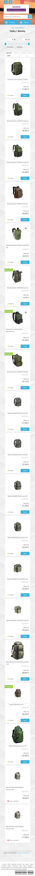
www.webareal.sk (23, 853)
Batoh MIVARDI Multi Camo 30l (17, 413)
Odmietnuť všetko (21, 872)
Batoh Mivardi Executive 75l (17, 746)
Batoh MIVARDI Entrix (16, 704)
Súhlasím (31, 872)
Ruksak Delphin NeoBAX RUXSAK (17, 372)
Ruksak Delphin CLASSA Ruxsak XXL (17, 162)
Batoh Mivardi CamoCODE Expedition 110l (17, 663)
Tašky (17, 27)
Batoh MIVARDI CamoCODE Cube (17, 579)
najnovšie (30, 53)
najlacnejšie (16, 53)
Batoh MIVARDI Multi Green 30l (18, 496)
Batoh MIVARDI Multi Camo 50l (17, 455)
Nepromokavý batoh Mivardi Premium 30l (15, 788)
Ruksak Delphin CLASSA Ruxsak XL (17, 121)
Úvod (12, 27)
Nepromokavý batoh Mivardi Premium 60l (15, 827)
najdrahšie (23, 53)
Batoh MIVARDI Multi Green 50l (18, 537)
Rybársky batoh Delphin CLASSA (18, 79)
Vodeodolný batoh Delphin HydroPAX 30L (17, 246)
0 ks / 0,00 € (27, 2)
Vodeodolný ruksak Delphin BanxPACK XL (14, 330)
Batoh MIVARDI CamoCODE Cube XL (17, 620)
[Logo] (16, 9)
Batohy (22, 27)
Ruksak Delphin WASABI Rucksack (17, 288)
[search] (29, 16)
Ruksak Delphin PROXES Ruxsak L (17, 204)
